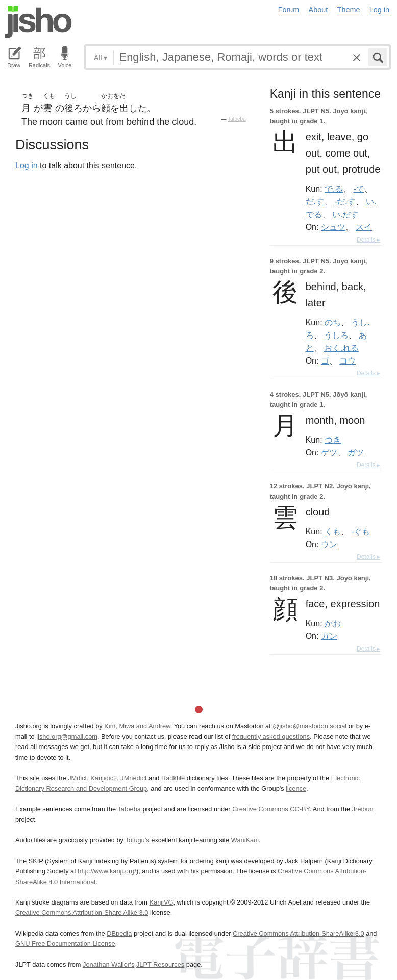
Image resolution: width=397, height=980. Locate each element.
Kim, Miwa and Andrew (137, 726)
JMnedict (133, 778)
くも (333, 531)
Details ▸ (368, 239)
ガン (329, 635)
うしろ (336, 335)
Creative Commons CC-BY (270, 809)
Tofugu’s (137, 840)
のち (333, 322)
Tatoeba (237, 119)
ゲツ (329, 452)
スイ (364, 227)
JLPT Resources (160, 964)
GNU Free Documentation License (65, 943)
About (318, 10)
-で (359, 188)
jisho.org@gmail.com (66, 736)
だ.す (315, 201)
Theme (348, 10)
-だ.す (344, 201)
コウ (347, 360)
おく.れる (341, 347)
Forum (289, 10)
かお (333, 623)
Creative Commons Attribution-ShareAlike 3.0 (298, 933)
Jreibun (363, 809)
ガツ (356, 452)
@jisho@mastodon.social (309, 726)
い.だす (345, 214)
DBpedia (119, 933)
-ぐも (360, 531)
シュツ (333, 227)
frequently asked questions (271, 736)
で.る (334, 188)
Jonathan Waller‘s (108, 964)
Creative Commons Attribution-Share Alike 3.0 (81, 912)
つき (333, 439)
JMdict (77, 778)
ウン (329, 544)
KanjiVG (161, 902)
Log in (379, 10)
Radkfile (173, 778)
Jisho (38, 22)
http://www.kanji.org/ (107, 871)
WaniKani (245, 840)
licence (296, 788)
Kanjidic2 (103, 778)
